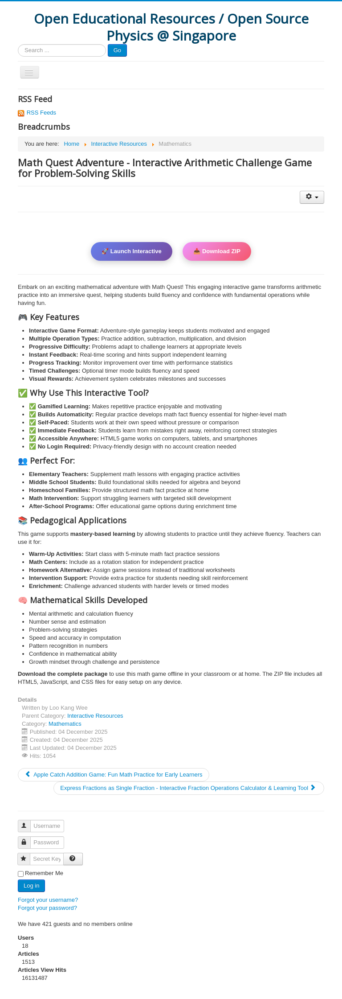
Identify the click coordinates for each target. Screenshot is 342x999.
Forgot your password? (47, 907)
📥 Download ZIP (216, 251)
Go (117, 50)
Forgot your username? (48, 899)
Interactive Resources (95, 715)
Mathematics (65, 723)
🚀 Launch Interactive (131, 251)
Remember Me (44, 873)
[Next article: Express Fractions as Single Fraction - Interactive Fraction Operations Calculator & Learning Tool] (188, 788)
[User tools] (312, 197)
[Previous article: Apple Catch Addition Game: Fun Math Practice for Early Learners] (113, 774)
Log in (31, 885)
